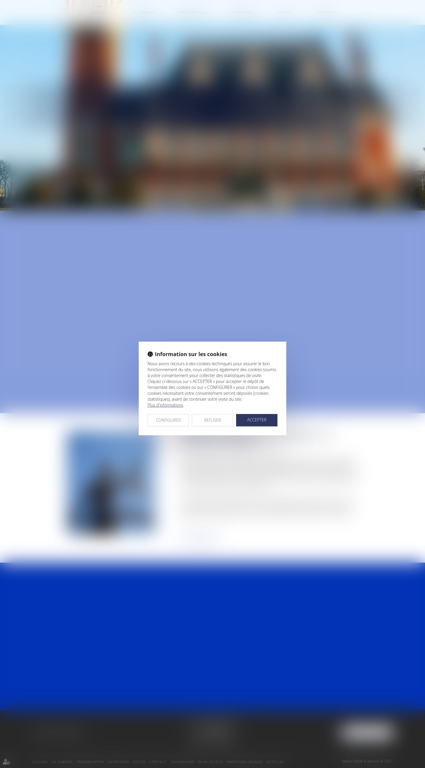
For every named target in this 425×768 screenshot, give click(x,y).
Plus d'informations (165, 405)
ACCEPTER (256, 420)
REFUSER (212, 420)
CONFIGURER (168, 420)
